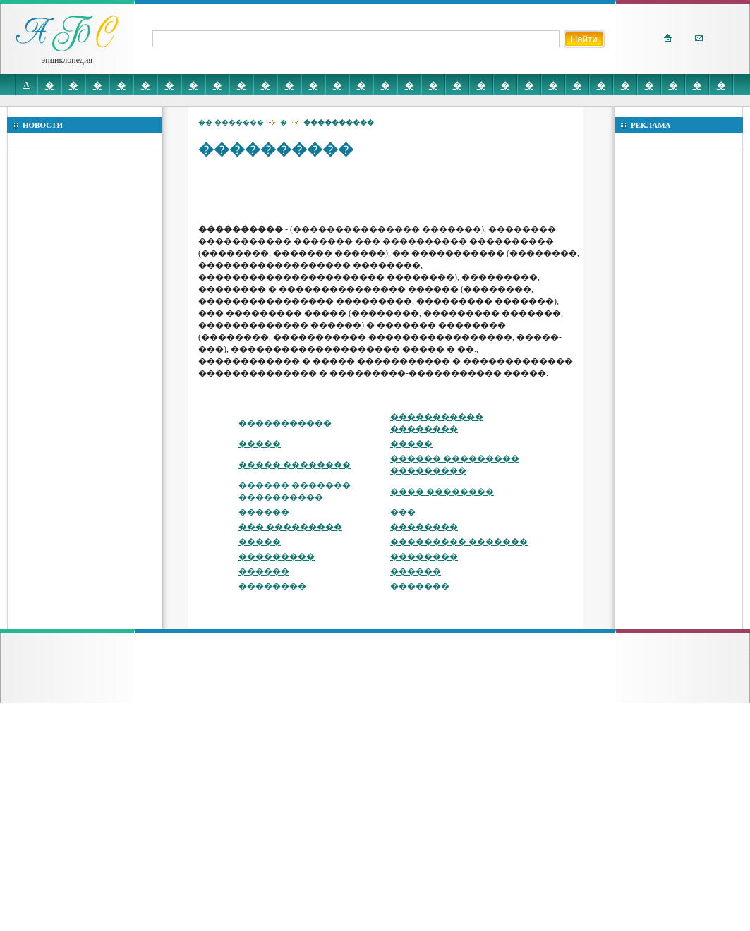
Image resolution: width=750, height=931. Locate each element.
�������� (424, 527)
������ (263, 512)
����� (259, 444)
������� (419, 586)
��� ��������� (290, 527)
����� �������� (294, 465)
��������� (276, 556)
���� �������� (442, 492)
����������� (285, 423)
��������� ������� (459, 542)
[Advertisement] (302, 190)
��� (403, 512)
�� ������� (231, 122)
